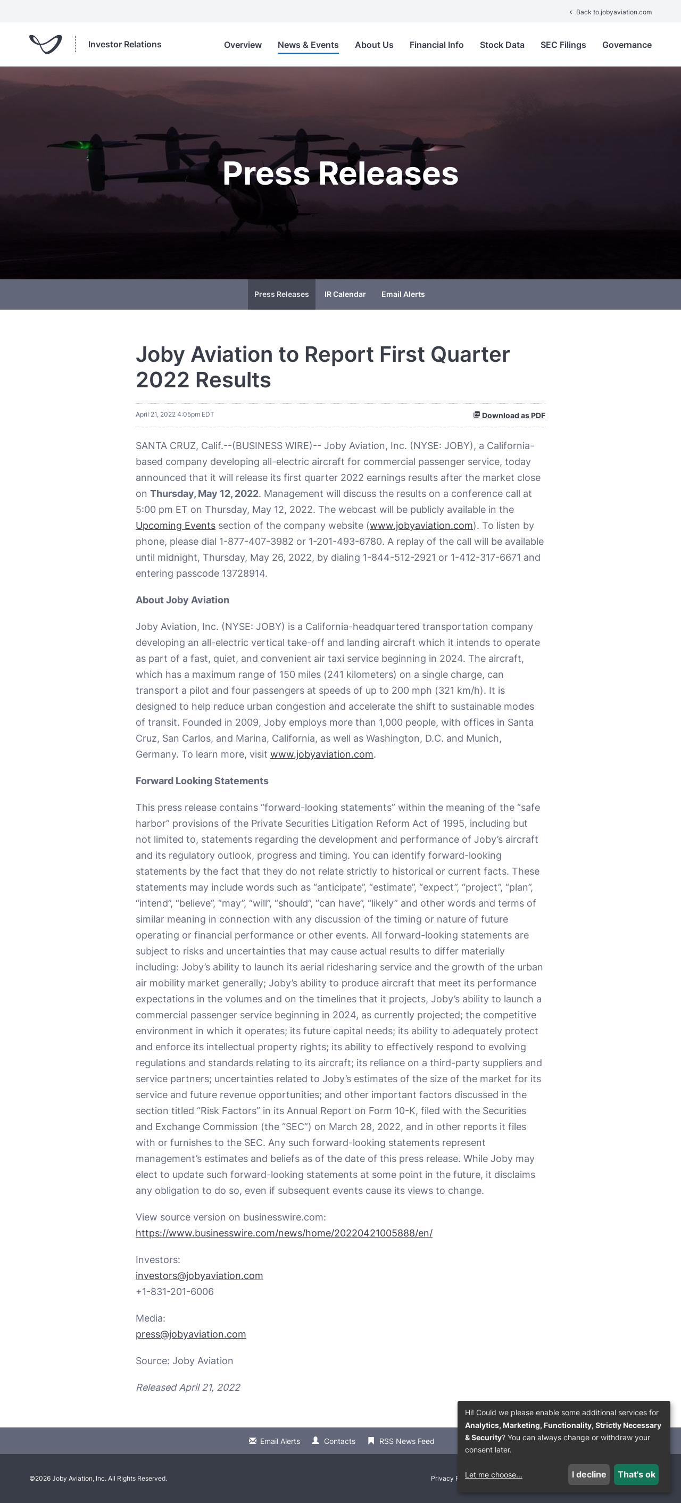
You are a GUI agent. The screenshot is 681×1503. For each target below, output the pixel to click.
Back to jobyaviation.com (609, 12)
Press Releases (281, 293)
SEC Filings (563, 44)
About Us (374, 44)
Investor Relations (125, 44)
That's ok (636, 1474)
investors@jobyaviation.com (199, 1275)
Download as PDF (509, 415)
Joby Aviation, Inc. (79, 1478)
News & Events (308, 44)
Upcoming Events (175, 525)
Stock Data (502, 44)
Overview (243, 44)
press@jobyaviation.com (191, 1334)
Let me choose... (493, 1474)
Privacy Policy (452, 1478)
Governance (627, 44)
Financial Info (437, 44)
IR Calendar (345, 293)
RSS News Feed (407, 1441)
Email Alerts (403, 293)
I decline (589, 1474)
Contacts (339, 1441)
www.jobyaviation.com (421, 525)
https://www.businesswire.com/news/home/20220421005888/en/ (284, 1233)
